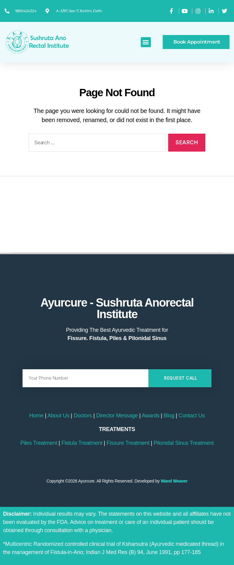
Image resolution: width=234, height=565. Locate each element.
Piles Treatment (38, 443)
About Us (58, 415)
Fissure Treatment (128, 443)
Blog (169, 415)
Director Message (117, 415)
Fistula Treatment (81, 443)
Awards (150, 415)
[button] (146, 42)
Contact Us (192, 415)
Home (36, 415)
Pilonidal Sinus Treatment (184, 443)
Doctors (82, 415)
